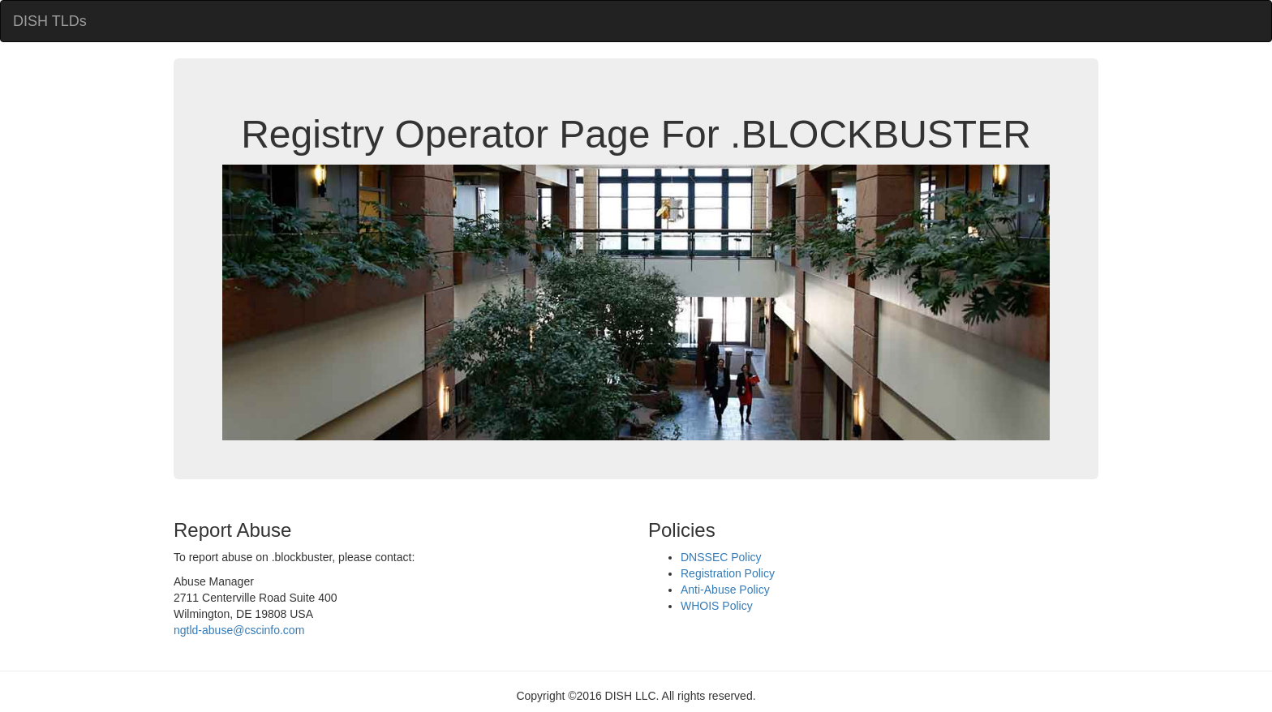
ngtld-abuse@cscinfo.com (239, 630)
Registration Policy (728, 573)
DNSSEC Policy (721, 557)
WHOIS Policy (717, 605)
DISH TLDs (50, 21)
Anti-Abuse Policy (725, 589)
